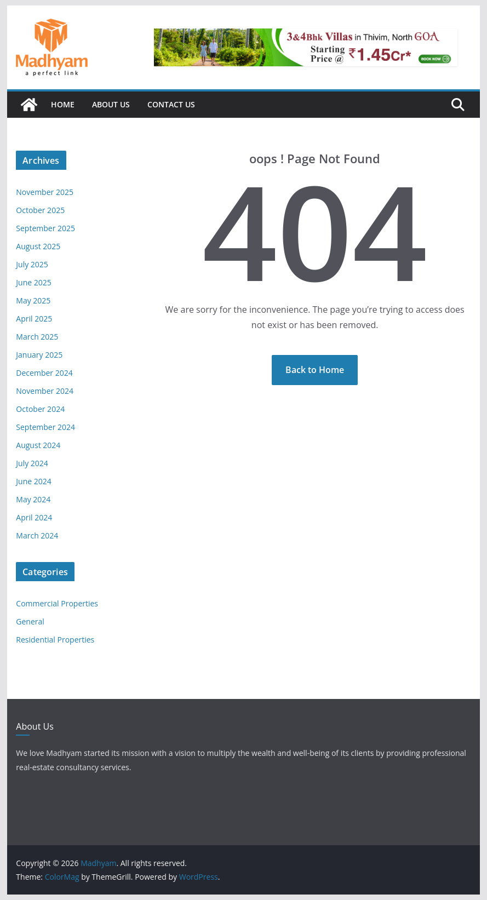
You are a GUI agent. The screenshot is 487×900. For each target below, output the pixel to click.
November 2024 (44, 391)
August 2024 (38, 445)
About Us (111, 104)
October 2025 (40, 210)
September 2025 (45, 228)
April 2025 (34, 318)
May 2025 (33, 300)
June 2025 (33, 282)
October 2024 (40, 409)
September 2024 (45, 427)
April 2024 (34, 517)
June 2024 (33, 481)
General (30, 621)
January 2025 (39, 354)
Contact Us (171, 104)
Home (63, 104)
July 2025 (32, 264)
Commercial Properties (57, 603)
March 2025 (37, 336)
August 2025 (38, 246)
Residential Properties (55, 639)
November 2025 (44, 192)
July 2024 (32, 463)
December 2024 (44, 373)
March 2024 (37, 535)
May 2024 (33, 499)
